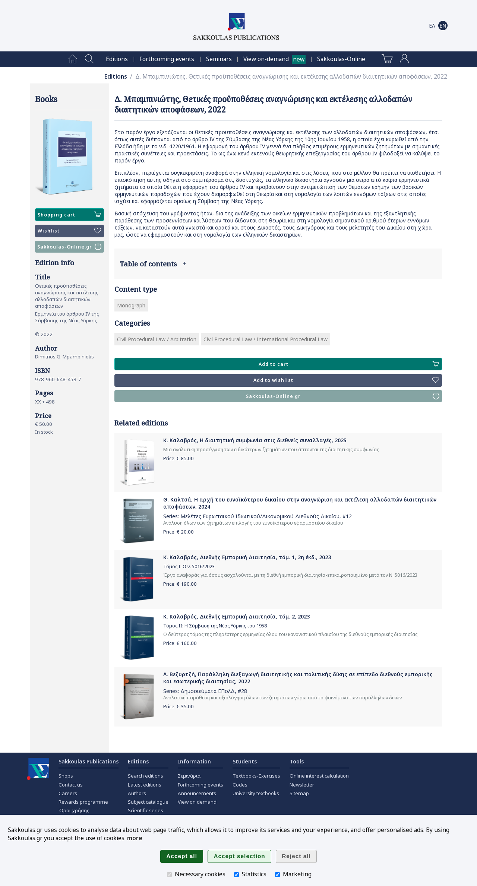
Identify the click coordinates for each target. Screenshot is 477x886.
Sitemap (299, 793)
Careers (68, 793)
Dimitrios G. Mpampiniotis (64, 356)
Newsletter (302, 784)
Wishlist (69, 231)
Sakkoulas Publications (89, 761)
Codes (240, 784)
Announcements (197, 793)
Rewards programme (83, 801)
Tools (297, 761)
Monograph (131, 305)
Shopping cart (69, 214)
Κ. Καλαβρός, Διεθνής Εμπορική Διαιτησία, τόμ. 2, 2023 (236, 616)
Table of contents (153, 263)
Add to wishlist (346, 380)
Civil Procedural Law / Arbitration (156, 339)
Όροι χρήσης (74, 810)
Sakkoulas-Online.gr (69, 246)
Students (245, 761)
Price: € (178, 458)
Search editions (145, 775)
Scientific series (145, 810)
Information (194, 761)
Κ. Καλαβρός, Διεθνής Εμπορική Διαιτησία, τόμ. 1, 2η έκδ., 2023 (247, 557)
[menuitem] (73, 59)
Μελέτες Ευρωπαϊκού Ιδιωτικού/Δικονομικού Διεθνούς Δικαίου (259, 516)
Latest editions (144, 784)
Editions (117, 59)
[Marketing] (277, 874)
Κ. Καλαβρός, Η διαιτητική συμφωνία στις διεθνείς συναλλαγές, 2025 (255, 440)
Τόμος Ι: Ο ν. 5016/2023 (189, 566)
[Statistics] (236, 874)
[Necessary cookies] (169, 874)
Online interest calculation (319, 775)
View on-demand (266, 59)
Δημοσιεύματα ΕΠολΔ (207, 690)
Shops (66, 775)
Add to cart (349, 364)
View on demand (197, 801)
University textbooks (256, 793)
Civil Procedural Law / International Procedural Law (265, 339)
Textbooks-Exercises (256, 775)
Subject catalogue (148, 801)
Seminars (219, 59)
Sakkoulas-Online (341, 59)
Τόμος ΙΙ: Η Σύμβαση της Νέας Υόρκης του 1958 (215, 626)
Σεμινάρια (189, 775)
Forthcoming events (166, 59)
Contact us (71, 784)
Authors (137, 793)
